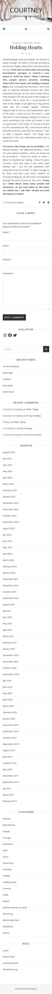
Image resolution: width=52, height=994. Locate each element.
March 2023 (8, 484)
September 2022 (11, 522)
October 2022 (9, 515)
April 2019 (7, 756)
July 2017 (7, 788)
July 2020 (7, 680)
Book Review (9, 825)
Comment (8, 273)
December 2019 (10, 725)
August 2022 (9, 528)
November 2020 (11, 661)
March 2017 (8, 794)
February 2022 (10, 566)
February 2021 (10, 642)
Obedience (8, 926)
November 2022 (11, 509)
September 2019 (11, 744)
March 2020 (8, 706)
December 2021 (10, 579)
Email (6, 245)
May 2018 (7, 769)
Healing (6, 875)
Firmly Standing (33, 415)
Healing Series (32, 43)
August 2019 (9, 750)
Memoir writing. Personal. (15, 907)
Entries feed (9, 956)
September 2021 (11, 598)
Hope (5, 894)
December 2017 (10, 775)
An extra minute (33, 434)
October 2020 (9, 667)
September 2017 (11, 782)
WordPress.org (10, 969)
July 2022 (7, 534)
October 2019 (9, 737)
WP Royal (32, 989)
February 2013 (10, 801)
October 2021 (9, 591)
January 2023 (9, 496)
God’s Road (8, 391)
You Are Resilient (11, 366)
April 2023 (7, 477)
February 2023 (10, 490)
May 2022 (7, 547)
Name (6, 232)
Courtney (26, 10)
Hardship (7, 869)
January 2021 (9, 648)
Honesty (7, 888)
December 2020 (10, 655)
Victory (6, 932)
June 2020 (7, 687)
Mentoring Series (11, 920)
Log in (5, 950)
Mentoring (8, 913)
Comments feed (10, 963)
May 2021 (7, 623)
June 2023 (7, 464)
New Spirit (8, 385)
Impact (6, 901)
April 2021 (7, 629)
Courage (17, 43)
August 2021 (9, 604)
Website (7, 259)
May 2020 (7, 693)
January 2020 (9, 718)
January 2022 (9, 572)
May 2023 (7, 471)
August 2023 (9, 452)
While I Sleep (32, 409)
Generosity (8, 863)
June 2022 (7, 541)
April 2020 (7, 699)
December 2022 (10, 503)
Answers (7, 818)
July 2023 (7, 458)
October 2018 (9, 763)
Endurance (8, 844)
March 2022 (8, 560)
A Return (7, 379)
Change (6, 831)
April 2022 (7, 553)
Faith (5, 850)
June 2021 (7, 617)
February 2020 (10, 712)
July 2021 (7, 610)
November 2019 (11, 731)
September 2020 (11, 674)
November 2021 (11, 585)
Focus (5, 856)
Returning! (7, 372)
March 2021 (8, 636)
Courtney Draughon (15, 202)
